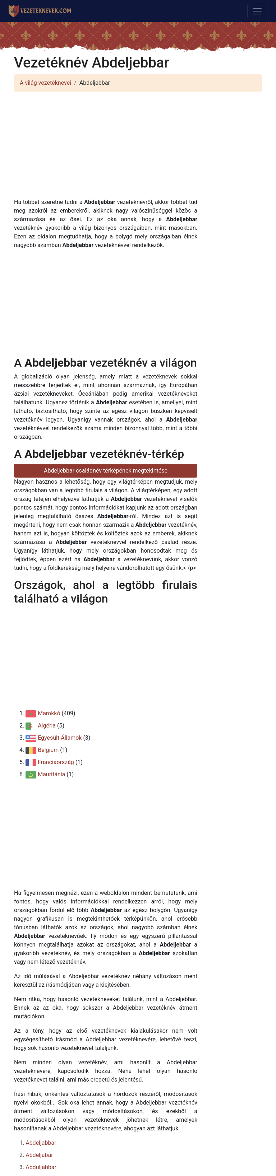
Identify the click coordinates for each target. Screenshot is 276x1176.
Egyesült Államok (60, 737)
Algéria (47, 725)
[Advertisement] (138, 147)
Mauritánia (51, 774)
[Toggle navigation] (257, 11)
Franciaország (56, 762)
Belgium (48, 750)
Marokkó (49, 713)
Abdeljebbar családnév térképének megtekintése (105, 470)
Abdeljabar (39, 1155)
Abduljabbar (41, 1167)
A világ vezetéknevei (45, 82)
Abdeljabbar (41, 1142)
